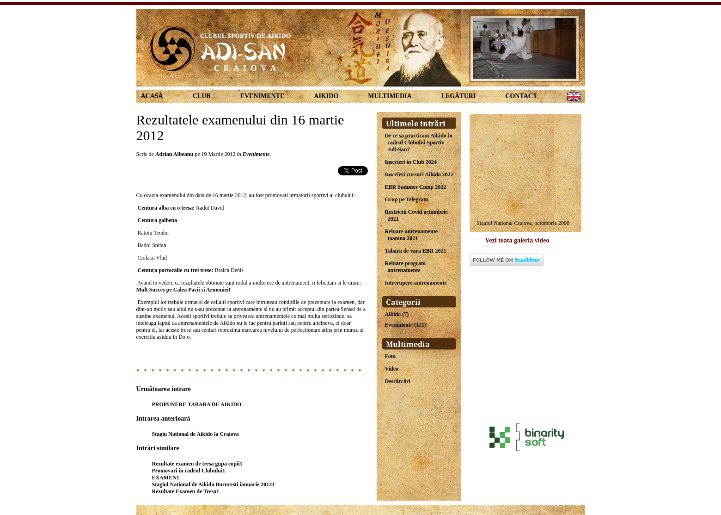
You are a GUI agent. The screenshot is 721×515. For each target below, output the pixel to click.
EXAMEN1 (165, 477)
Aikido (326, 96)
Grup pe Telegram (406, 199)
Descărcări (397, 381)
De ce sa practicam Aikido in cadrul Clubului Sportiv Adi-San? (418, 142)
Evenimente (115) (405, 325)
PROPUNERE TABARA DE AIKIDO (197, 404)
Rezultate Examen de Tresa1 (186, 491)
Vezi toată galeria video (517, 240)
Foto (390, 356)
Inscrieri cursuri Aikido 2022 (419, 174)
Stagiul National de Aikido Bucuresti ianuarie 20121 (213, 484)
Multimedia (389, 96)
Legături (458, 96)
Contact (521, 96)
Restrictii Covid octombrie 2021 (416, 215)
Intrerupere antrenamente (416, 282)
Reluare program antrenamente (405, 266)
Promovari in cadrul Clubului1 (189, 470)
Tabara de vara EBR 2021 (415, 251)
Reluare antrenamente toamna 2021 (411, 235)
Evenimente (262, 96)
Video (392, 369)
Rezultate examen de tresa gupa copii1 (197, 463)
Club (202, 96)
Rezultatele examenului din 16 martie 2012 (240, 127)
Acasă (152, 96)
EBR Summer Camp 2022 (415, 187)
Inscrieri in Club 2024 (411, 162)
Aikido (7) (397, 314)
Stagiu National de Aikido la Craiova (195, 434)
